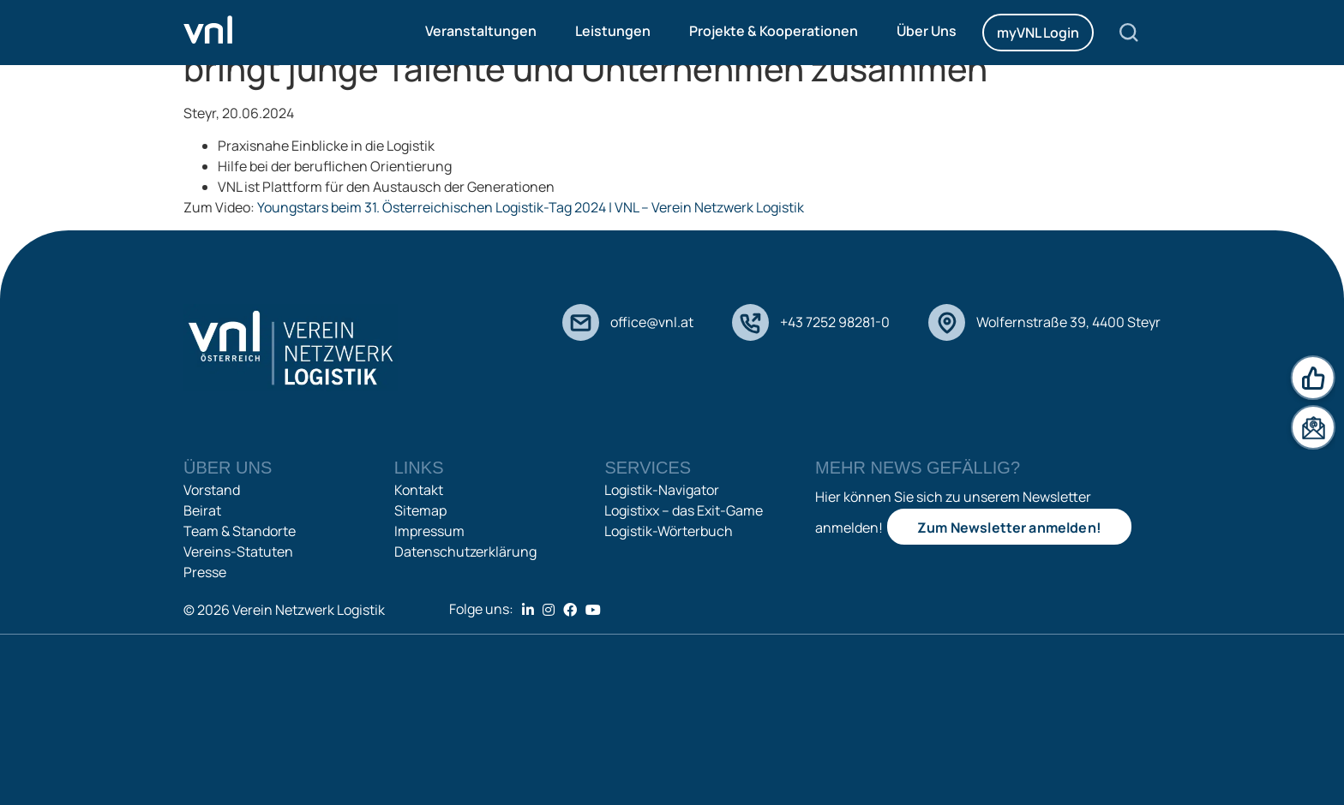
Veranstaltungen (481, 30)
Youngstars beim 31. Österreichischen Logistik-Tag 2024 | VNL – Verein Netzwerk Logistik (530, 207)
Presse (204, 572)
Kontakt (418, 489)
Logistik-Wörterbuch (668, 531)
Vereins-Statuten (238, 551)
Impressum (429, 531)
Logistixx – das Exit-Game (683, 510)
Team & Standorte (239, 531)
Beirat (202, 510)
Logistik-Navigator (661, 489)
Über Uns (927, 30)
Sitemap (420, 510)
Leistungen (613, 30)
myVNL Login (1038, 32)
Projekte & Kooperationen (773, 30)
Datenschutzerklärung (465, 551)
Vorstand (211, 489)
